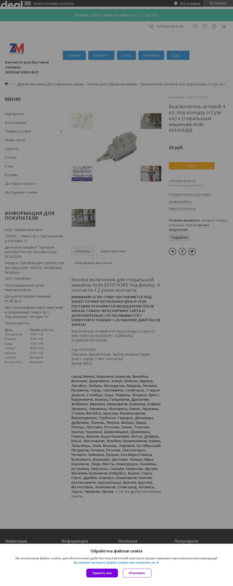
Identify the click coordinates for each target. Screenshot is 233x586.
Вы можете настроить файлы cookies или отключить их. (115, 562)
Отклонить (137, 573)
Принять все (102, 573)
